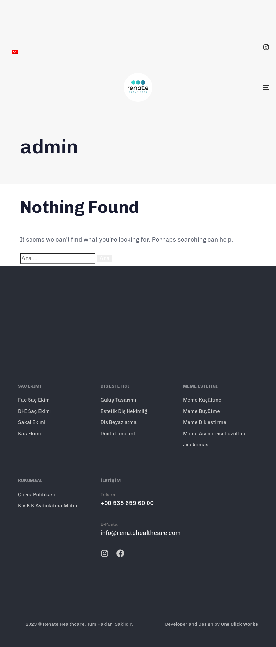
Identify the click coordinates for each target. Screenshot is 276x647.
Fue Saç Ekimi (34, 400)
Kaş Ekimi (29, 433)
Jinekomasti (197, 445)
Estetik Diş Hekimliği (124, 411)
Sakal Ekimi (31, 422)
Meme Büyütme (201, 411)
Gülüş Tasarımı (118, 400)
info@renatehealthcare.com (140, 533)
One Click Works (239, 624)
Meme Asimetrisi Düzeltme (214, 433)
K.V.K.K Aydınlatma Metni (47, 506)
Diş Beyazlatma (118, 422)
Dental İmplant (117, 433)
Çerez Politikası (36, 495)
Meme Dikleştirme (204, 422)
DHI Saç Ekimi (34, 411)
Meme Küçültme (202, 400)
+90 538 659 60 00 (127, 503)
